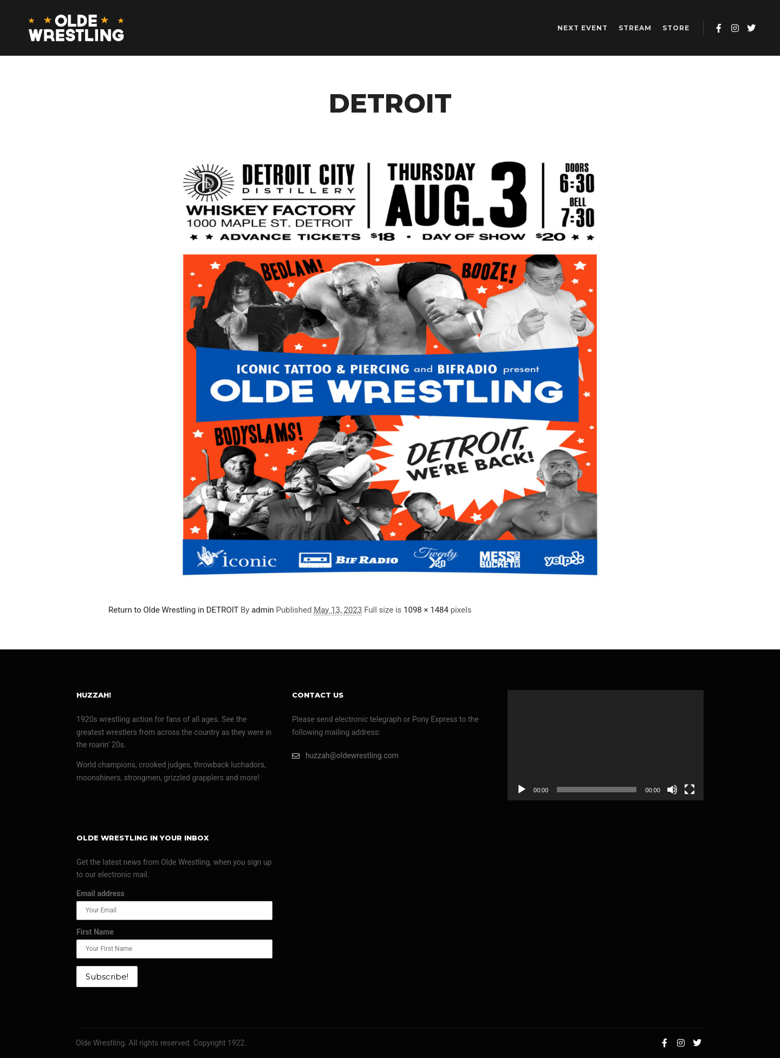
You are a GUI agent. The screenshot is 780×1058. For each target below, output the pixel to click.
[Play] (521, 789)
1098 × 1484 (426, 610)
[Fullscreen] (689, 789)
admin (262, 610)
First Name (95, 932)
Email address (100, 893)
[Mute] (672, 789)
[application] (606, 745)
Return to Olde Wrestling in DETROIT (173, 610)
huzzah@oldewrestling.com (345, 756)
